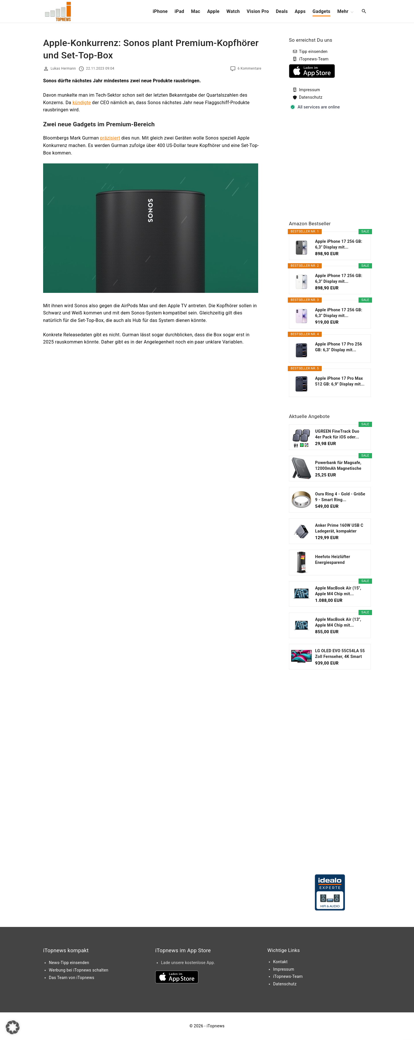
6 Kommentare (249, 68)
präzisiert (110, 138)
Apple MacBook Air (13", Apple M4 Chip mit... (338, 622)
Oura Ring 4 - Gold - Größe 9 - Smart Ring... (340, 497)
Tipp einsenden (313, 51)
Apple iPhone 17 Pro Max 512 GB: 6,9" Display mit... (340, 381)
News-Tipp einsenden (69, 962)
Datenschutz (311, 97)
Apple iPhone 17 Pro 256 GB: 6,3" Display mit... (338, 347)
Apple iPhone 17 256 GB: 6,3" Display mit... (338, 244)
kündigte (81, 102)
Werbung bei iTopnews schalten (78, 970)
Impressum (309, 89)
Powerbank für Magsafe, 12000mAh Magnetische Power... (338, 465)
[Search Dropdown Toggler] (364, 11)
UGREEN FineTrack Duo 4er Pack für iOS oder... (337, 434)
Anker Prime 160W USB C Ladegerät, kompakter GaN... (339, 528)
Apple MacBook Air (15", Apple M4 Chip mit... (338, 591)
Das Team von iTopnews (71, 977)
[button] (12, 1027)
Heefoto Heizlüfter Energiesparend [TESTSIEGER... (332, 559)
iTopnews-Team (314, 59)
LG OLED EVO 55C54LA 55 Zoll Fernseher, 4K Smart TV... (340, 653)
